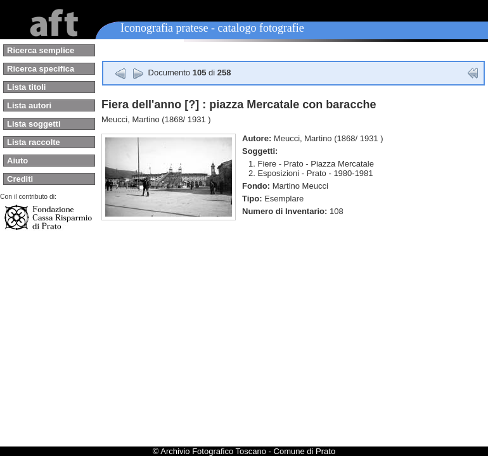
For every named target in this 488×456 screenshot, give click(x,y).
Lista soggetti (34, 124)
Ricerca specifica (40, 68)
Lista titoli (26, 87)
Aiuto (17, 160)
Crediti (20, 179)
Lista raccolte (33, 142)
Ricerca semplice (40, 50)
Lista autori (29, 105)
